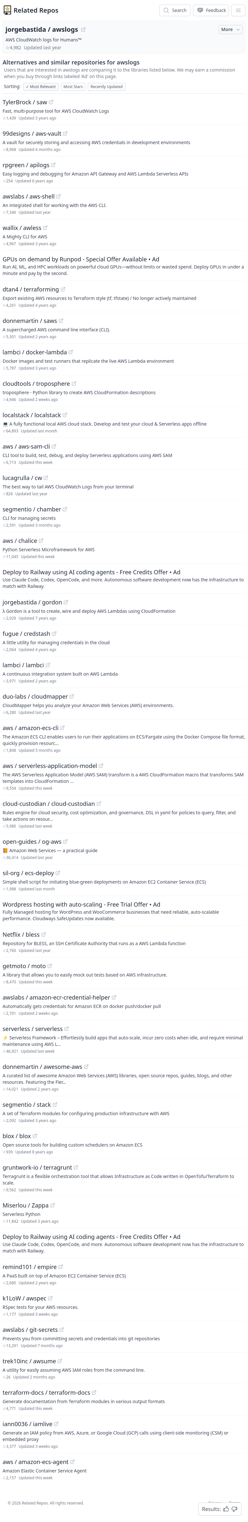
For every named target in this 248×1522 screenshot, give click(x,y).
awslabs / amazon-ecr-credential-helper (56, 997)
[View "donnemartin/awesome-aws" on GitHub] (86, 1066)
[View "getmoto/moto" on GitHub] (49, 965)
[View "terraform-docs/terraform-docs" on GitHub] (94, 1392)
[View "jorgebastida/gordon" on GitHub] (65, 602)
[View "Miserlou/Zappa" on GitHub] (52, 1205)
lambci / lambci (23, 665)
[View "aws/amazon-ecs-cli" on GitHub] (62, 727)
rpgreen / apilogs (26, 165)
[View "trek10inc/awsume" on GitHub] (59, 1361)
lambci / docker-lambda (35, 352)
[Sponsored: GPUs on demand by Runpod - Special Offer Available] (124, 266)
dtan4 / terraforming (31, 289)
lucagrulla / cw (22, 478)
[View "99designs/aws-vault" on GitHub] (65, 133)
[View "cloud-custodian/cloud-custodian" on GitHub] (98, 803)
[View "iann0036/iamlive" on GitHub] (56, 1423)
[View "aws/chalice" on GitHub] (41, 540)
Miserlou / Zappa (26, 1205)
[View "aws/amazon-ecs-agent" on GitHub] (72, 1461)
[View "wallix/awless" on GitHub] (45, 227)
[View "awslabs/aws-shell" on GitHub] (58, 196)
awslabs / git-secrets (30, 1329)
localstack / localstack (32, 415)
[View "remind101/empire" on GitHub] (60, 1266)
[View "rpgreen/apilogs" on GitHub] (53, 164)
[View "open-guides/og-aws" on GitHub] (65, 841)
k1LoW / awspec (24, 1298)
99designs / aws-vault (32, 133)
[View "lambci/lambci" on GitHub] (47, 665)
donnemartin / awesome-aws (42, 1066)
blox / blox (17, 1136)
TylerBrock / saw (25, 102)
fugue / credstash (26, 633)
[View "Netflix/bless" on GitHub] (43, 934)
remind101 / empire (30, 1267)
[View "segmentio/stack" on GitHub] (54, 1104)
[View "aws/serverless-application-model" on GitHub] (101, 765)
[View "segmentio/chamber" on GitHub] (64, 509)
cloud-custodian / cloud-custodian (49, 803)
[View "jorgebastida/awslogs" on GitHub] (83, 29)
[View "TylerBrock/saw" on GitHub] (51, 102)
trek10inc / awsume (29, 1361)
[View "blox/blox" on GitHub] (34, 1136)
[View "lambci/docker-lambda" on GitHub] (70, 352)
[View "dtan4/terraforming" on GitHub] (63, 289)
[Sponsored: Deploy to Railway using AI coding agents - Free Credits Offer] (124, 578)
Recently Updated (106, 86)
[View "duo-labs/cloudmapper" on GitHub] (71, 696)
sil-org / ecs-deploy (28, 873)
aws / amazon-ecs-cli (30, 728)
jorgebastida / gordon (32, 602)
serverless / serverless (33, 1029)
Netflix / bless (21, 934)
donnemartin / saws (30, 321)
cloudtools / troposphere (36, 383)
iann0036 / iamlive (27, 1424)
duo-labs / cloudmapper (35, 696)
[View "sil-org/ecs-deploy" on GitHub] (57, 872)
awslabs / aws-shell (29, 196)
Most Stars (73, 86)
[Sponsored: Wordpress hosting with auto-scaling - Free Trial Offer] (124, 911)
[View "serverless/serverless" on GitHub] (66, 1028)
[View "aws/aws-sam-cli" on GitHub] (54, 446)
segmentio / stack (27, 1104)
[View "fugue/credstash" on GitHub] (54, 633)
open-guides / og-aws (32, 841)
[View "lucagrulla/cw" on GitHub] (45, 477)
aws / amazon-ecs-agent (35, 1462)
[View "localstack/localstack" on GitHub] (64, 415)
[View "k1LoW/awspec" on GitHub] (50, 1298)
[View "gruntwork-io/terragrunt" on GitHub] (75, 1167)
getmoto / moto (24, 966)
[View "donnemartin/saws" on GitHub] (61, 320)
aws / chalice (20, 540)
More (231, 29)
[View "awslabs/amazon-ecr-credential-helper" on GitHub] (114, 997)
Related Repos (36, 10)
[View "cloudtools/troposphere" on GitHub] (74, 383)
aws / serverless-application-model (50, 766)
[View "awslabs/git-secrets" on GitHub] (61, 1329)
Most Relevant (41, 86)
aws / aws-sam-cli (26, 446)
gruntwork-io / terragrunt (37, 1167)
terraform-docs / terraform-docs (46, 1392)
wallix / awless (22, 228)
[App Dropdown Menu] (238, 10)
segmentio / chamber (32, 509)
